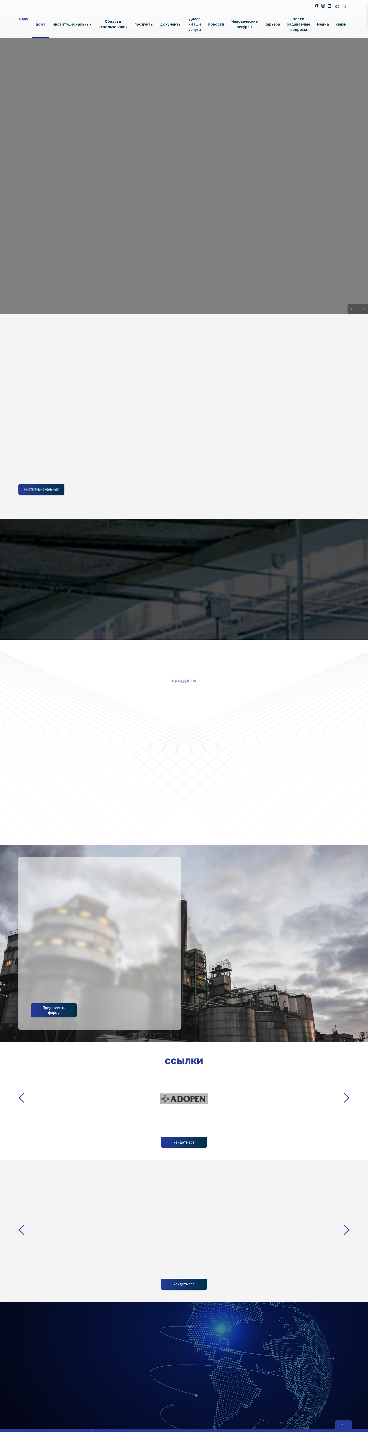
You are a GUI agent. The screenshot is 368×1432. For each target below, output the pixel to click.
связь (341, 24)
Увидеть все (184, 1284)
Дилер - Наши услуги (194, 24)
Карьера (272, 24)
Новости (216, 24)
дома (40, 24)
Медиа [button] (323, 24)
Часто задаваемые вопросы (298, 24)
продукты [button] (143, 24)
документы (170, 24)
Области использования (113, 24)
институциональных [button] (72, 24)
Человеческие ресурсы (244, 24)
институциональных (41, 489)
